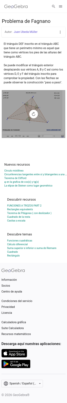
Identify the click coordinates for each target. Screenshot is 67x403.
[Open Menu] (60, 6)
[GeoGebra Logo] (16, 6)
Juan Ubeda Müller (26, 32)
